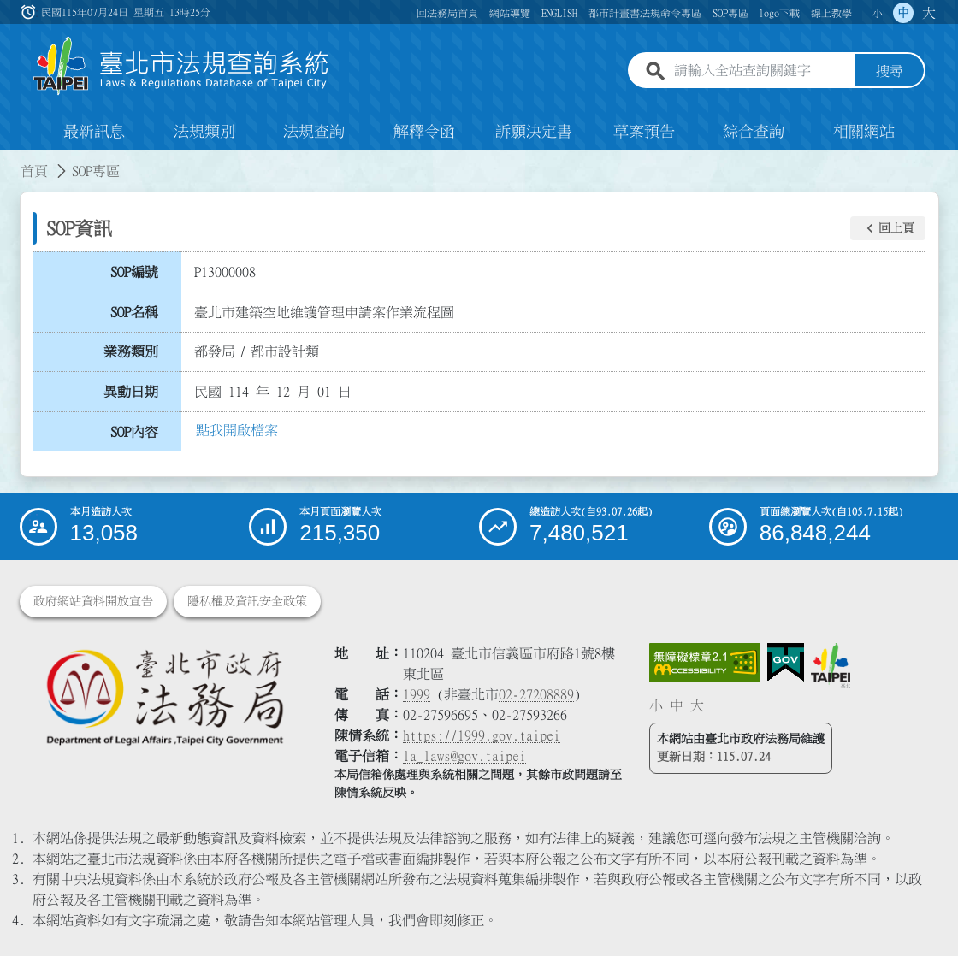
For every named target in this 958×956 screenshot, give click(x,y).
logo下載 (779, 13)
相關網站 (864, 131)
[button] (887, 228)
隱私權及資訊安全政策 (247, 601)
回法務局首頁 (447, 13)
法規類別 (204, 131)
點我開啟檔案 (237, 430)
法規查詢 (314, 131)
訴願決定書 (533, 131)
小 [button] (877, 13)
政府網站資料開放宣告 (93, 601)
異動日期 (130, 391)
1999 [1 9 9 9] (416, 694)
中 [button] (903, 13)
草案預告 (644, 131)
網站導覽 (509, 13)
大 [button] (929, 13)
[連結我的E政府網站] (785, 662)
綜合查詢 (753, 131)
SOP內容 (134, 432)
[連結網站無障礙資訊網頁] (704, 662)
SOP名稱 (134, 312)
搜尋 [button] (889, 71)
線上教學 (831, 13)
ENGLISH (559, 13)
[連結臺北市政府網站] (830, 665)
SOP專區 (730, 13)
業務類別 (130, 351)
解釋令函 (424, 131)
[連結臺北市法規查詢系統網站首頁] (181, 66)
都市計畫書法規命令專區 (644, 13)
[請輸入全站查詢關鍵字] (761, 71)
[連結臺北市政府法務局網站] (164, 696)
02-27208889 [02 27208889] (536, 694)
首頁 (34, 171)
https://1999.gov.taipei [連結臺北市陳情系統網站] (481, 735)
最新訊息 (94, 131)
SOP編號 (134, 272)
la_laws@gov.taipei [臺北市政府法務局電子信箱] (464, 756)
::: (10, 161)
